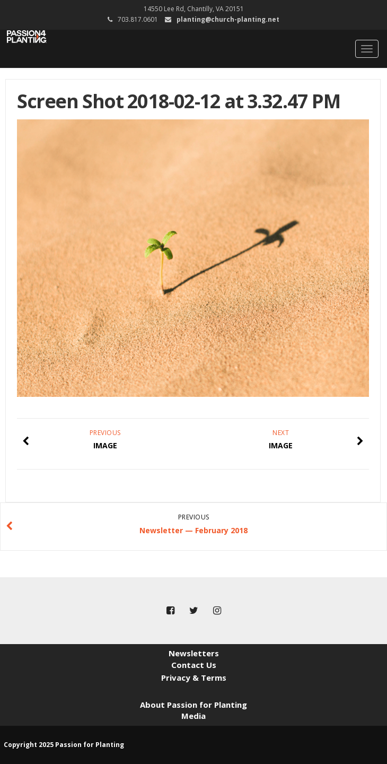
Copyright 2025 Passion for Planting (64, 744)
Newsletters (194, 653)
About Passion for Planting (193, 704)
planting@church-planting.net (228, 19)
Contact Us (193, 664)
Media (193, 715)
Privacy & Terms (193, 677)
